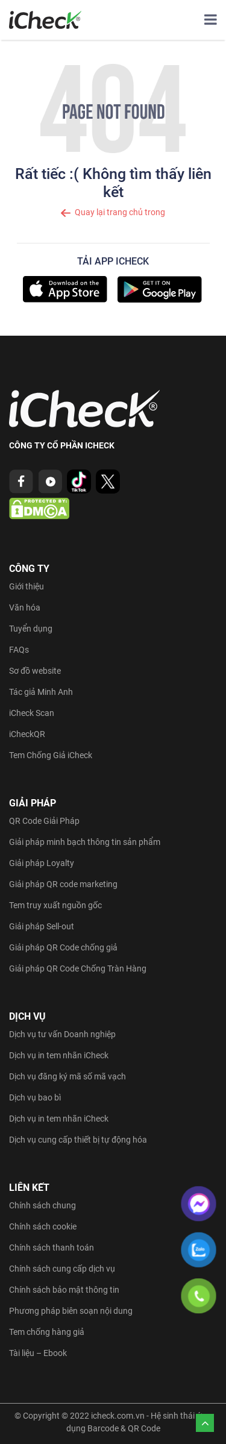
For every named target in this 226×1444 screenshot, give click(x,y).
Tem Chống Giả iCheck (50, 755)
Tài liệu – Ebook (38, 1353)
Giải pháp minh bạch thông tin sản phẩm (84, 842)
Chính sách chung (42, 1205)
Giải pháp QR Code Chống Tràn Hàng (77, 968)
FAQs (19, 650)
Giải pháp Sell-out (41, 926)
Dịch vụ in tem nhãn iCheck (58, 1055)
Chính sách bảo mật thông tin (64, 1290)
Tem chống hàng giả (46, 1332)
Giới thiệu (26, 586)
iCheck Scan (31, 713)
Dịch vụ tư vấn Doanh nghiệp (62, 1034)
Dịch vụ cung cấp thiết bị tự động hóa (78, 1139)
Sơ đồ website (35, 671)
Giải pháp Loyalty (41, 863)
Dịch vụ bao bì (35, 1097)
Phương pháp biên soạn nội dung (71, 1311)
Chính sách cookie (43, 1226)
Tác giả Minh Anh (41, 692)
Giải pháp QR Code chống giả (63, 947)
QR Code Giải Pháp (44, 821)
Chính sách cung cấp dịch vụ (62, 1268)
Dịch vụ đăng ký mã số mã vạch (67, 1076)
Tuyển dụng (30, 628)
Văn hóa (24, 607)
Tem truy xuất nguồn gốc (55, 905)
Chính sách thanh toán (51, 1247)
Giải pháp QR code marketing (63, 884)
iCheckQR (27, 734)
